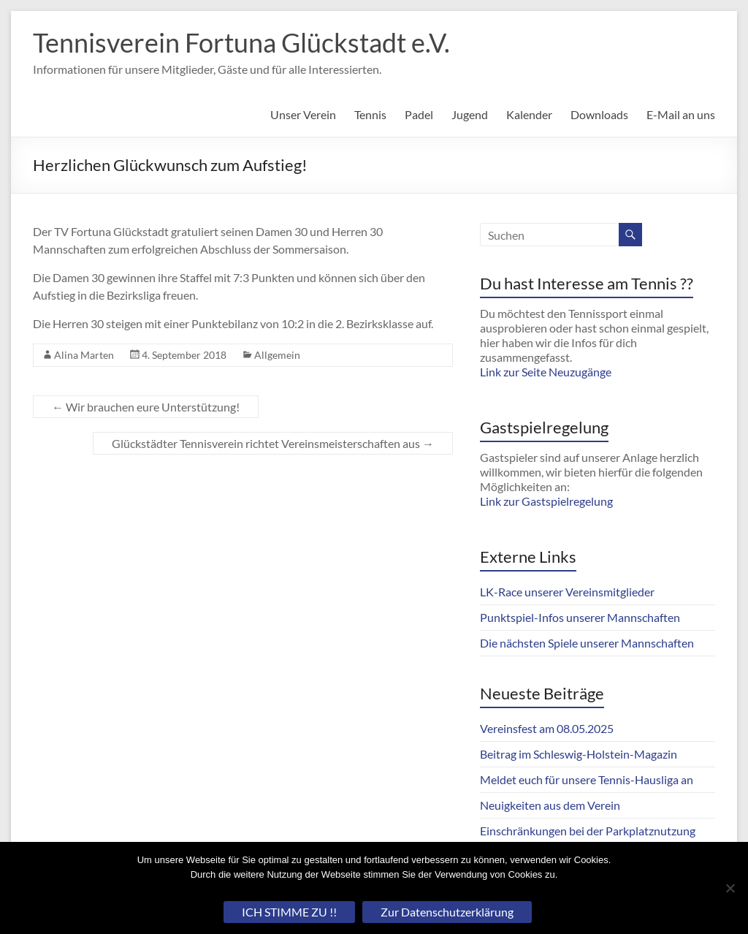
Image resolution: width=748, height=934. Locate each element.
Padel (419, 114)
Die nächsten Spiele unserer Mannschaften (587, 643)
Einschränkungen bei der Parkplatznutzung (587, 831)
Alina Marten (84, 355)
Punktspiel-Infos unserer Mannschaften (580, 617)
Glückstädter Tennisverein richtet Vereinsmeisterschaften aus (273, 443)
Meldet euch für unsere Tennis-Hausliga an (586, 779)
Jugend (469, 114)
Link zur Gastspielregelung (546, 501)
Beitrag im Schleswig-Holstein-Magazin (578, 754)
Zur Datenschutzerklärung (447, 912)
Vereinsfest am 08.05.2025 (547, 728)
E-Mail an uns (680, 114)
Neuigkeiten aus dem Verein (550, 805)
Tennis (370, 114)
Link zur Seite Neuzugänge (545, 372)
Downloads (599, 114)
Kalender (529, 114)
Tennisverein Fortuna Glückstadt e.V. (241, 42)
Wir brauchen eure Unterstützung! (146, 407)
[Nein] (729, 888)
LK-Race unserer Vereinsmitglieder (567, 592)
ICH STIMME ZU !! (289, 912)
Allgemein (277, 355)
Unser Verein (303, 114)
